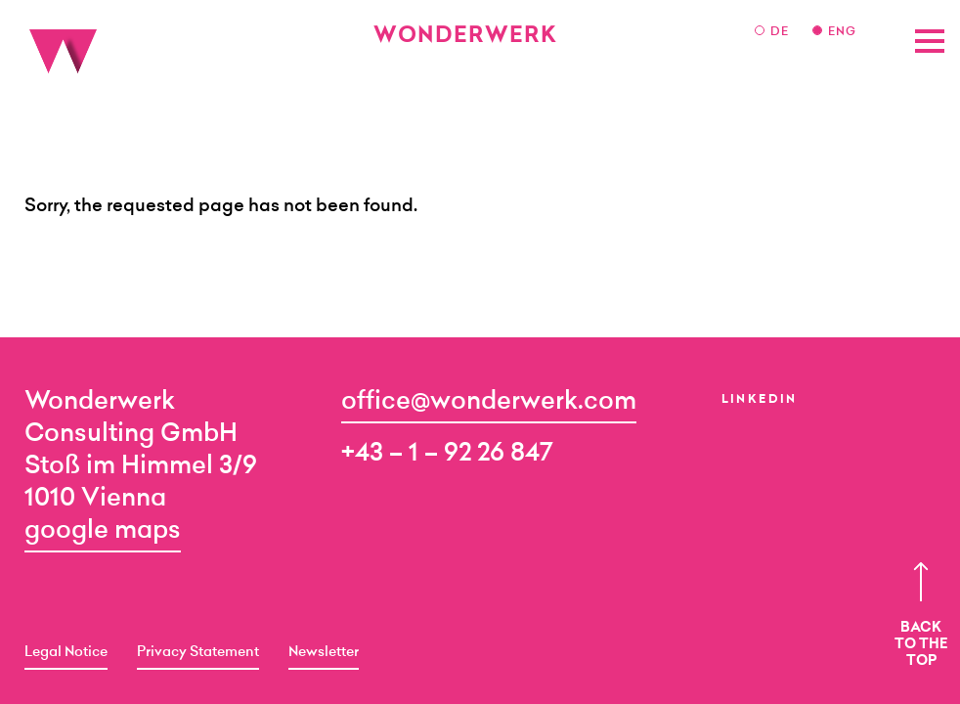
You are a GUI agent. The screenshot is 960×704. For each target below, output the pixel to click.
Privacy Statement (198, 653)
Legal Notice (66, 653)
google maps (102, 531)
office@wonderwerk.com (488, 402)
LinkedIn (759, 400)
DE (781, 32)
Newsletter (323, 653)
